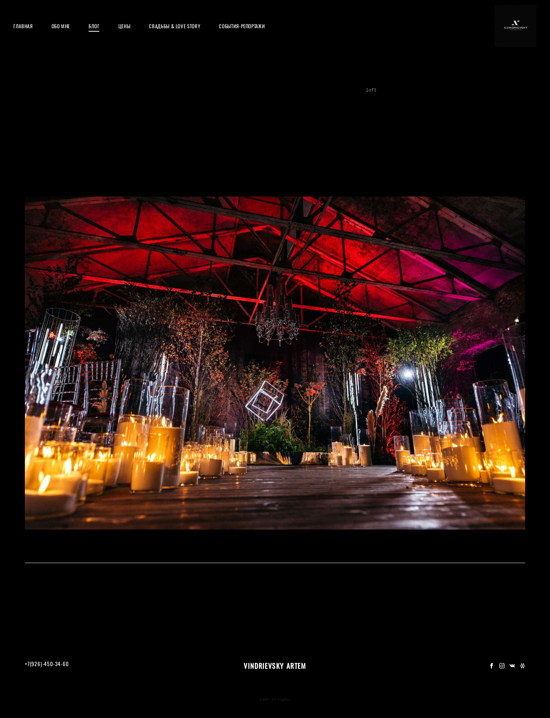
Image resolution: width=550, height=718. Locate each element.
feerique (499, 110)
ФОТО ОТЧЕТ (275, 570)
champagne (465, 110)
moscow (294, 119)
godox (417, 101)
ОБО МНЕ (72, 36)
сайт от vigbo (275, 700)
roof (147, 101)
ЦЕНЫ (136, 36)
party (205, 101)
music (332, 101)
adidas (432, 110)
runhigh (223, 119)
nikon (230, 101)
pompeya (361, 101)
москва (121, 101)
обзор (443, 101)
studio (222, 110)
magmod (193, 110)
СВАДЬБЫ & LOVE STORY (186, 36)
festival (43, 110)
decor (275, 110)
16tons (390, 101)
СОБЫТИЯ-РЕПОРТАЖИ (253, 36)
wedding (346, 110)
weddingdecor (266, 101)
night (167, 110)
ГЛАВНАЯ (34, 36)
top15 (115, 110)
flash (249, 110)
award (141, 110)
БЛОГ (105, 36)
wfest (499, 101)
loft (373, 110)
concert (304, 101)
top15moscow (81, 110)
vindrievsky (309, 110)
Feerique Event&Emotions (289, 204)
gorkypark (326, 119)
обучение (175, 101)
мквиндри (90, 101)
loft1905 (401, 110)
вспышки (472, 101)
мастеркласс (51, 101)
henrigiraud (259, 119)
